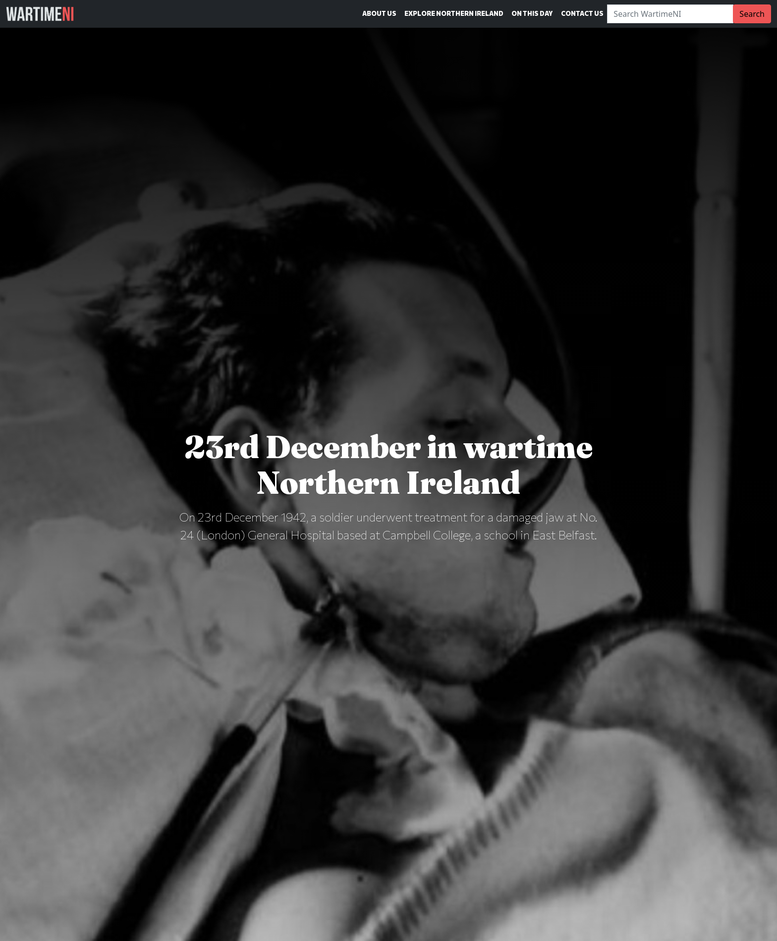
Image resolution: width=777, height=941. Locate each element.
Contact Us (582, 13)
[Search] (670, 13)
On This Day (532, 13)
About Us (379, 13)
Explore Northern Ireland (453, 13)
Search (752, 13)
